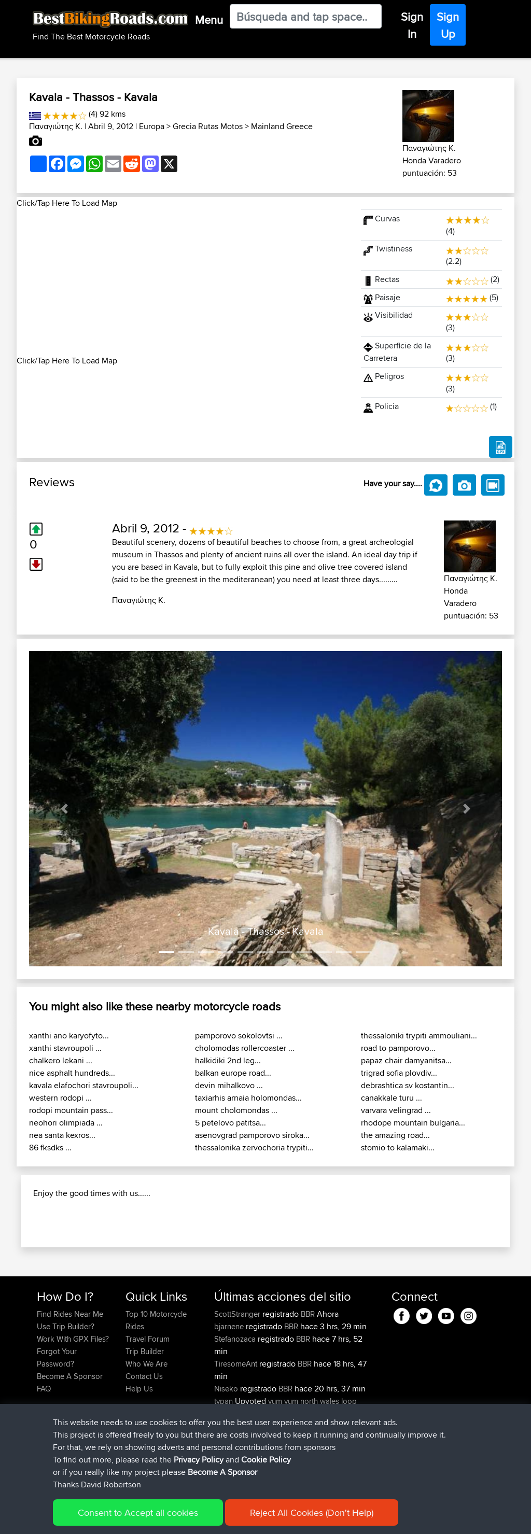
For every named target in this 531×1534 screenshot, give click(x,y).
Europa (151, 126)
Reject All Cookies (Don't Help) (311, 1512)
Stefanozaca (236, 1394)
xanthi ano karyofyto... (69, 1036)
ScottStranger (238, 1369)
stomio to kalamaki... (398, 1147)
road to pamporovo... (398, 1048)
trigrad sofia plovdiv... (399, 1073)
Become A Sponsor (222, 1472)
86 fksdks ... (50, 1147)
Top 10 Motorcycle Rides (156, 1375)
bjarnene (230, 1381)
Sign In (412, 25)
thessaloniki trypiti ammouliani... (419, 1036)
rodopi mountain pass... (71, 1110)
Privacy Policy (198, 1460)
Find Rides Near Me (70, 1369)
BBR (308, 1369)
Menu (209, 19)
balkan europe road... (233, 1073)
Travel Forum (147, 1394)
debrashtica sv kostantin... (407, 1085)
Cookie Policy (266, 1460)
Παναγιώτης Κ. (55, 126)
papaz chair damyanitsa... (406, 1060)
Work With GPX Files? (73, 1394)
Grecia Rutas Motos (208, 126)
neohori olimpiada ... (66, 1123)
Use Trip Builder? (65, 1381)
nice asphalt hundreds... (72, 1073)
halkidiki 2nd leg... (228, 1060)
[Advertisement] (182, 282)
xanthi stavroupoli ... (65, 1048)
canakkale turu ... (391, 1098)
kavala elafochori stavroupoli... (83, 1085)
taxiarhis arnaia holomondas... (248, 1098)
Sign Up (448, 25)
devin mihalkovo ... (229, 1085)
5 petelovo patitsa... (230, 1123)
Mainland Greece (282, 126)
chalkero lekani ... (60, 1060)
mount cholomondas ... (236, 1110)
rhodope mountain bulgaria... (413, 1123)
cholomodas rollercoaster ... (245, 1048)
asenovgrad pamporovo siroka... (252, 1135)
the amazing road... (395, 1135)
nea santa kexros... (62, 1135)
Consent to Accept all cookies (138, 1512)
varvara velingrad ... (396, 1110)
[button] (64, 808)
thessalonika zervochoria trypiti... (254, 1147)
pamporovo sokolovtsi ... (239, 1036)
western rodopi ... (60, 1098)
